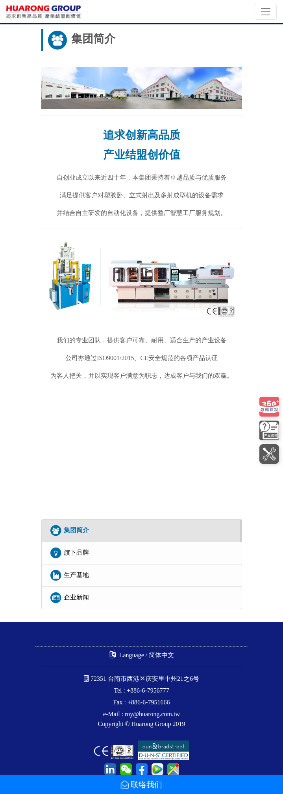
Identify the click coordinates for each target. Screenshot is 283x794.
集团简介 (69, 530)
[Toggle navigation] (266, 12)
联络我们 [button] (141, 784)
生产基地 (69, 575)
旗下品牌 (69, 553)
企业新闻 (69, 598)
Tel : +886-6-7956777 (141, 690)
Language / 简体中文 (141, 655)
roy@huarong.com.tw (152, 714)
